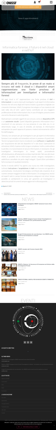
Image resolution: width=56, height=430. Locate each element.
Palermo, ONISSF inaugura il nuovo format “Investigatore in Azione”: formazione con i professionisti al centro (34, 219)
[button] (51, 2)
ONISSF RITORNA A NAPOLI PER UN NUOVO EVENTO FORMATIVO (36, 279)
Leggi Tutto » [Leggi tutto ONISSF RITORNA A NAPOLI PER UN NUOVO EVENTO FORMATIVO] (21, 283)
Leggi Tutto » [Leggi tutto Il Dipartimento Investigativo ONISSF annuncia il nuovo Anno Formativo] (21, 209)
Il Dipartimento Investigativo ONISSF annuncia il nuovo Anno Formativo (18, 359)
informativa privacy (44, 420)
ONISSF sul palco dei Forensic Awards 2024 (30, 249)
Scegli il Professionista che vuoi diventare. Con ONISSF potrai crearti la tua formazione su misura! (35, 234)
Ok (19, 426)
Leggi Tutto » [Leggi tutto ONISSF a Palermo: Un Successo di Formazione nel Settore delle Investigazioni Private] (21, 269)
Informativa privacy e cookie (30, 426)
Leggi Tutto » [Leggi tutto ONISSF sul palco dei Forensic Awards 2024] (21, 253)
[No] (54, 425)
